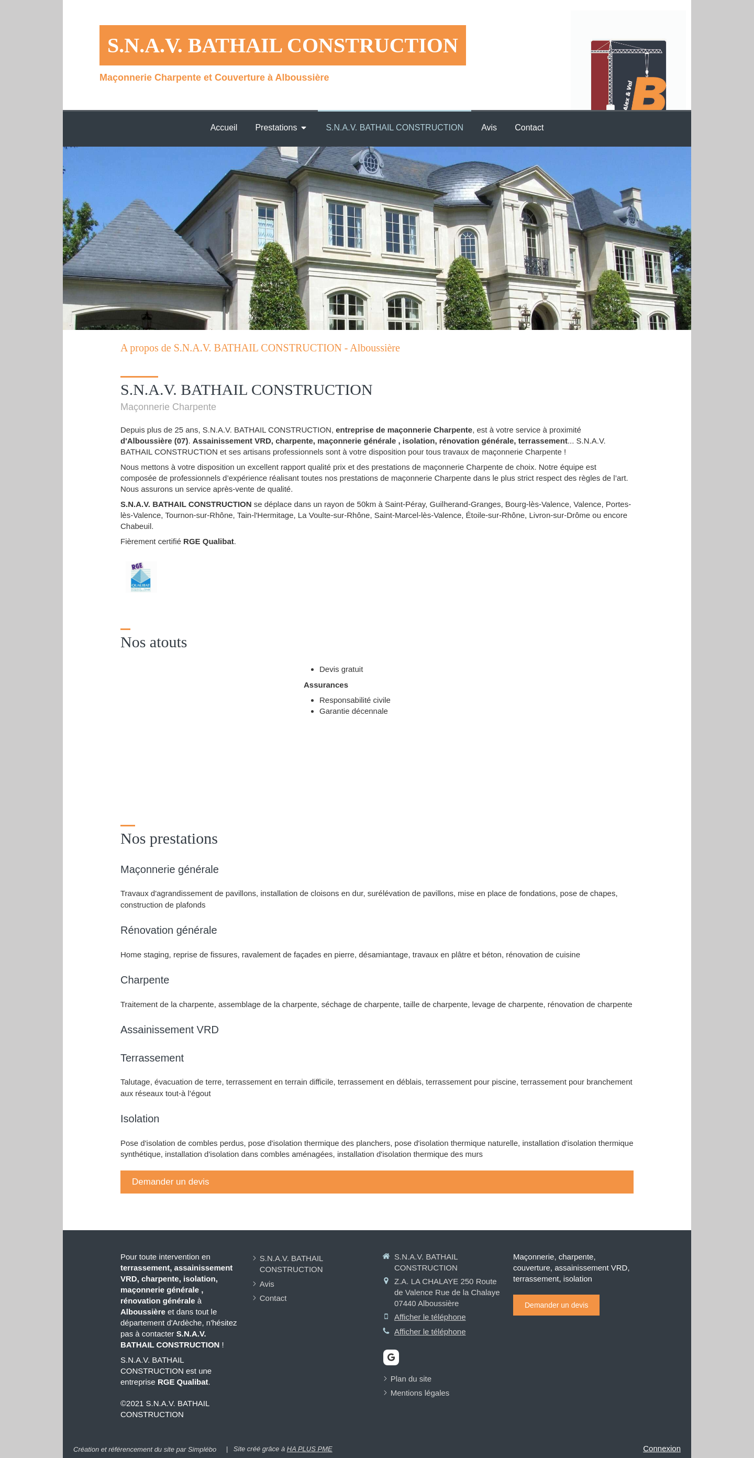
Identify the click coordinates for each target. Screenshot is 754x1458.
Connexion (662, 1448)
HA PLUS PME (309, 1449)
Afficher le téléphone (430, 1316)
